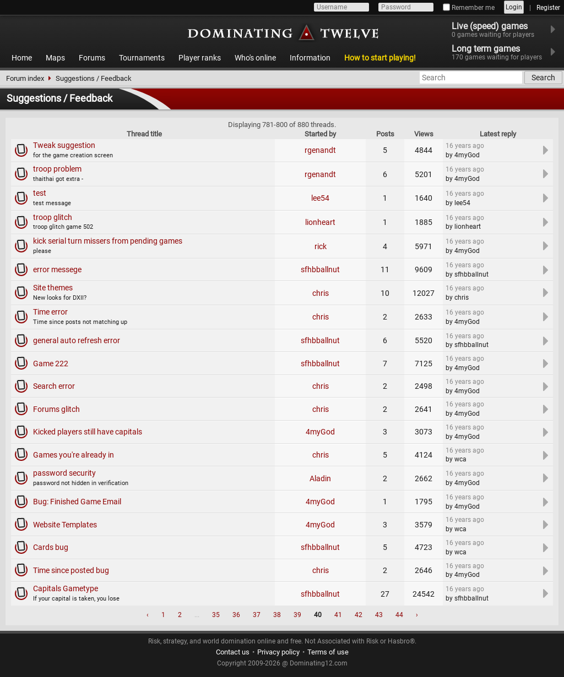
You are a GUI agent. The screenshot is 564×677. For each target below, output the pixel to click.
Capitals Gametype (65, 588)
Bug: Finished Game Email (77, 501)
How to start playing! (380, 57)
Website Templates (65, 524)
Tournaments (142, 57)
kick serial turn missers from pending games (107, 240)
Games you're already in (73, 454)
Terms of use (328, 652)
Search (543, 77)
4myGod (320, 431)
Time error (50, 311)
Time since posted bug (71, 570)
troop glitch (52, 217)
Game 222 (50, 363)
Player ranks (199, 57)
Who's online (255, 57)
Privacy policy (278, 652)
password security (64, 473)
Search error (54, 386)
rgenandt (320, 150)
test (39, 193)
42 (358, 615)
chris (320, 293)
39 (297, 615)
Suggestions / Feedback (94, 78)
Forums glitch (56, 409)
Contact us (233, 652)
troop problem (57, 168)
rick (320, 246)
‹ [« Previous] (148, 615)
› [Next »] (417, 615)
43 (379, 615)
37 (257, 615)
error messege (57, 269)
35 (216, 615)
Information (310, 57)
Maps (55, 57)
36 (236, 615)
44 (399, 615)
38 (277, 615)
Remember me (469, 8)
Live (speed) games (500, 29)
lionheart (320, 222)
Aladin (320, 478)
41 (338, 615)
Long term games (504, 52)
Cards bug (50, 547)
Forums (92, 57)
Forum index (25, 78)
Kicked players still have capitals (87, 431)
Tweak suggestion (64, 145)
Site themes (53, 287)
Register (548, 8)
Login (514, 7)
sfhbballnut (320, 269)
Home (22, 57)
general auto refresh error (76, 340)
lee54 (320, 198)
